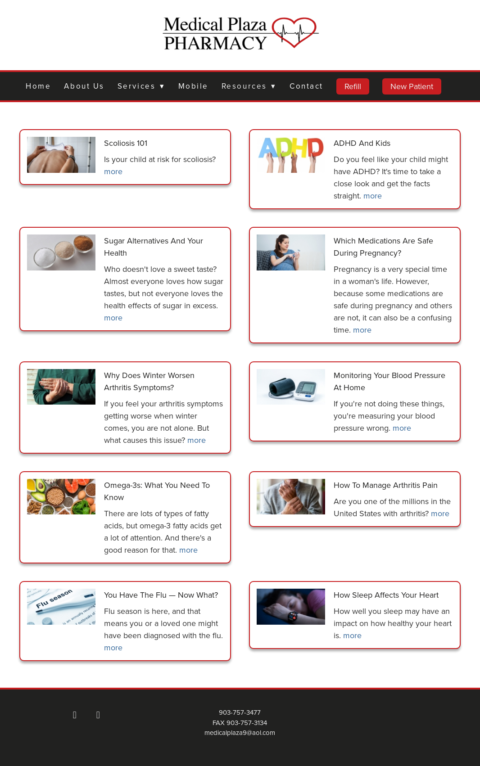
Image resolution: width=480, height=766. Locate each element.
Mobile (193, 86)
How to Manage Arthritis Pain (386, 485)
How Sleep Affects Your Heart (386, 594)
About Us (84, 86)
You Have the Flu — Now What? (161, 594)
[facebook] (75, 714)
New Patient (411, 86)
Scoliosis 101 (125, 143)
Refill (352, 86)
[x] (98, 714)
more (113, 171)
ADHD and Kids (362, 143)
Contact (306, 86)
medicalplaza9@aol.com (239, 732)
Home (38, 86)
